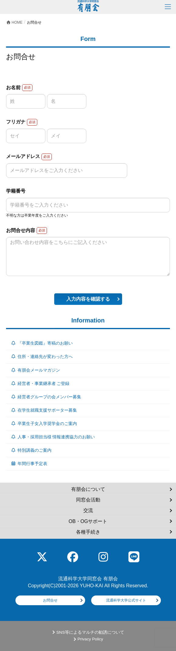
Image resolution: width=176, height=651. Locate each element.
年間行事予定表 (29, 463)
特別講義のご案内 (31, 450)
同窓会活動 (88, 499)
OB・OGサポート (87, 521)
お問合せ (50, 600)
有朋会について (88, 489)
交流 (88, 510)
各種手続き (88, 532)
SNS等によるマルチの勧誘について (90, 632)
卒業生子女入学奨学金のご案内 (44, 423)
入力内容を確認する (88, 299)
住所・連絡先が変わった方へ (42, 356)
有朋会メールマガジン (35, 370)
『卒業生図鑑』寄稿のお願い (42, 343)
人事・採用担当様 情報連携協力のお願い (53, 436)
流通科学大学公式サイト (126, 600)
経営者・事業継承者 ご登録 (40, 383)
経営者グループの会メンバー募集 (46, 396)
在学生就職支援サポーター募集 (44, 410)
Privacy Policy (90, 639)
